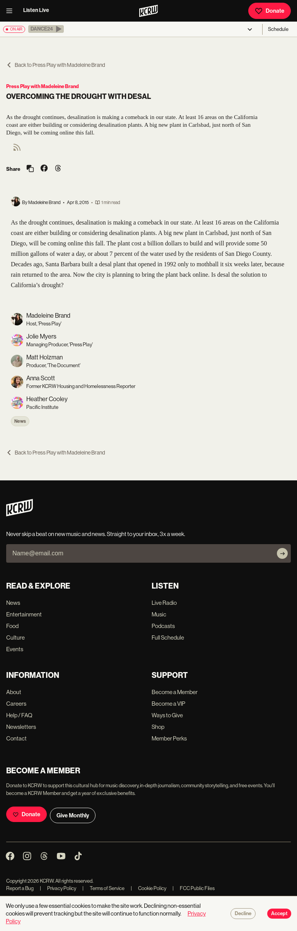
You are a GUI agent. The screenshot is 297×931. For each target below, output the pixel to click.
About (13, 692)
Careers (16, 703)
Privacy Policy (58, 888)
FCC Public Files (193, 888)
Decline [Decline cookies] (243, 914)
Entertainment (24, 614)
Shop (158, 726)
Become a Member (175, 692)
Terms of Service (103, 888)
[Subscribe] (282, 553)
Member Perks (169, 738)
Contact (16, 738)
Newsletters (21, 726)
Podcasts (163, 626)
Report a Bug (20, 888)
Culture (15, 637)
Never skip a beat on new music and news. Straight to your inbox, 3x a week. (95, 534)
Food (12, 626)
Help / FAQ (19, 715)
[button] (46, 29)
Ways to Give (167, 715)
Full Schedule (168, 637)
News (20, 421)
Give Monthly (72, 815)
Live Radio (164, 602)
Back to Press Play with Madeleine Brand (55, 65)
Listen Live (36, 10)
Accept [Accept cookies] (279, 914)
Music (159, 614)
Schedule (278, 29)
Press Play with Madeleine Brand (42, 86)
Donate (269, 11)
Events (14, 649)
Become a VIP (168, 703)
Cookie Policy (148, 888)
